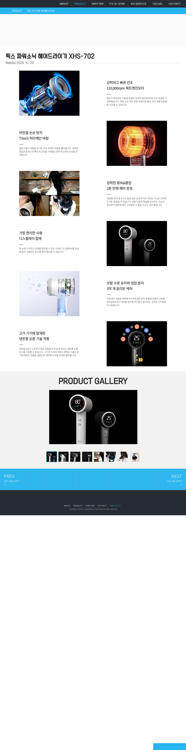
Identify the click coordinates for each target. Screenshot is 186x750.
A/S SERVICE (139, 3)
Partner (97, 3)
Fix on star (117, 3)
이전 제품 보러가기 (168, 56)
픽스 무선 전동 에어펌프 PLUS (41, 10)
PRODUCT (17, 10)
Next (135, 414)
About (64, 3)
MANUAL (157, 3)
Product (80, 4)
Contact (175, 3)
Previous (50, 414)
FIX (93, 497)
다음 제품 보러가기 (177, 56)
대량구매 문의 (115, 506)
